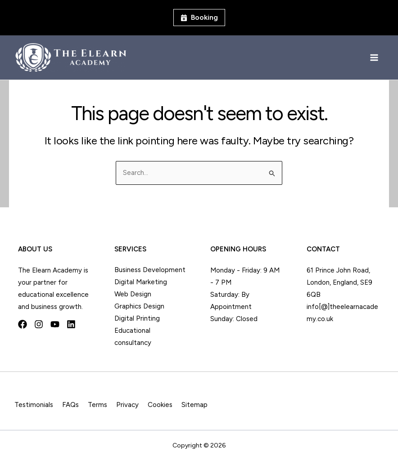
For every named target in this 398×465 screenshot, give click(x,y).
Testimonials (33, 405)
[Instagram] (38, 324)
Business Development (149, 270)
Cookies (160, 405)
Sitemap (194, 405)
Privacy (127, 405)
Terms (97, 405)
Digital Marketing (140, 282)
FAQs (70, 405)
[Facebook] (22, 324)
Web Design (132, 294)
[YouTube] (54, 324)
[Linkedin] (71, 324)
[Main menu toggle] (374, 57)
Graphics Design (139, 306)
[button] (199, 17)
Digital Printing (137, 318)
